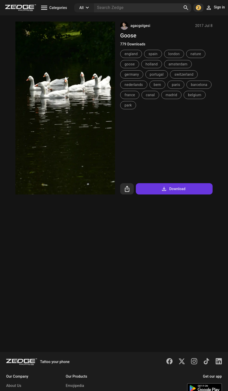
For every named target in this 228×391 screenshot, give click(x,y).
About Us (13, 386)
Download (173, 189)
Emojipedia (75, 386)
